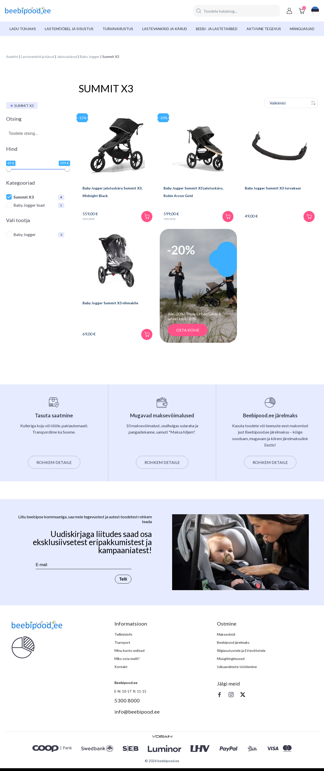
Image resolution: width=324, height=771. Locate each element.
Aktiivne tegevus (264, 29)
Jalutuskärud (67, 56)
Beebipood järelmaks (233, 645)
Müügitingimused (231, 661)
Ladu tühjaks (23, 29)
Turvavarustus (118, 29)
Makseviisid (226, 637)
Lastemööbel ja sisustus (69, 29)
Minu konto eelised (129, 653)
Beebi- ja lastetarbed (216, 29)
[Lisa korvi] (144, 217)
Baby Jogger (89, 56)
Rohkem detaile (54, 465)
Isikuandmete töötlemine (237, 669)
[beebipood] (28, 11)
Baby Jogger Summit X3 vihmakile (116, 305)
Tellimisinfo (123, 637)
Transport (122, 645)
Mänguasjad (302, 29)
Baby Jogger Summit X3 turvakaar (279, 188)
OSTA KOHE (187, 332)
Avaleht (12, 56)
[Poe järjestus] (291, 103)
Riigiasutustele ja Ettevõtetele (241, 653)
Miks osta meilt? (127, 661)
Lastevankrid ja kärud (164, 29)
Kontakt (121, 669)
